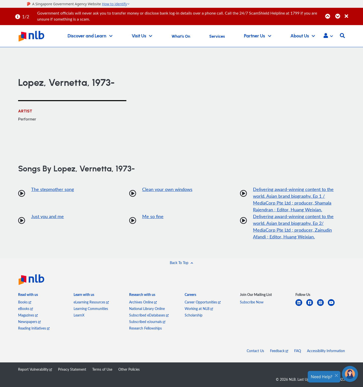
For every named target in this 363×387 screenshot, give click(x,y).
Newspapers (29, 321)
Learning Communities (91, 308)
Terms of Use (102, 369)
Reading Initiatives (33, 328)
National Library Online (147, 308)
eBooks (25, 308)
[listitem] (28, 295)
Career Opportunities (203, 302)
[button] (328, 36)
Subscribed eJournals (147, 321)
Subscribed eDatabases (149, 315)
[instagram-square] (322, 305)
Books (24, 302)
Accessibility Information (326, 350)
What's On (181, 36)
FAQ (297, 350)
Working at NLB (199, 308)
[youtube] (333, 305)
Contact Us (255, 350)
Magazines (28, 315)
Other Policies (129, 369)
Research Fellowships (145, 328)
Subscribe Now (252, 302)
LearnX (79, 315)
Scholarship (193, 315)
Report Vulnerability (35, 369)
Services (217, 36)
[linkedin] (300, 305)
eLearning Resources (91, 302)
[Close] (353, 13)
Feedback (279, 350)
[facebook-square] (311, 305)
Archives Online (143, 302)
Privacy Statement (72, 369)
